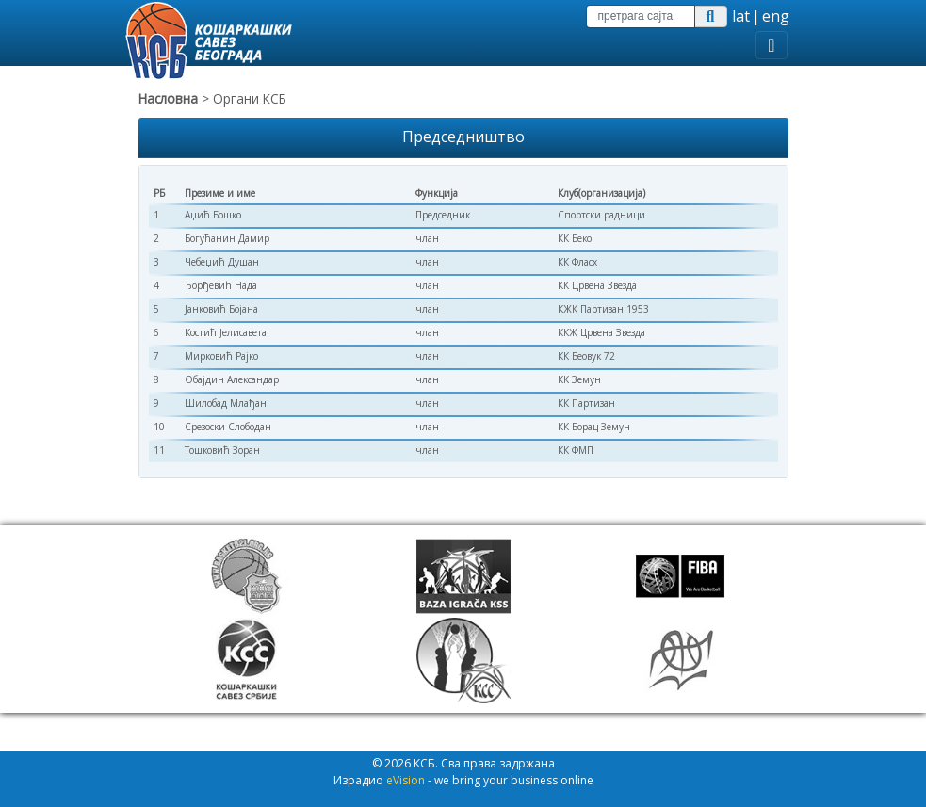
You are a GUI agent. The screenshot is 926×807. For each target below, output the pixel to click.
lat (741, 16)
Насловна (168, 98)
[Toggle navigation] (771, 45)
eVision (405, 780)
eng (775, 16)
